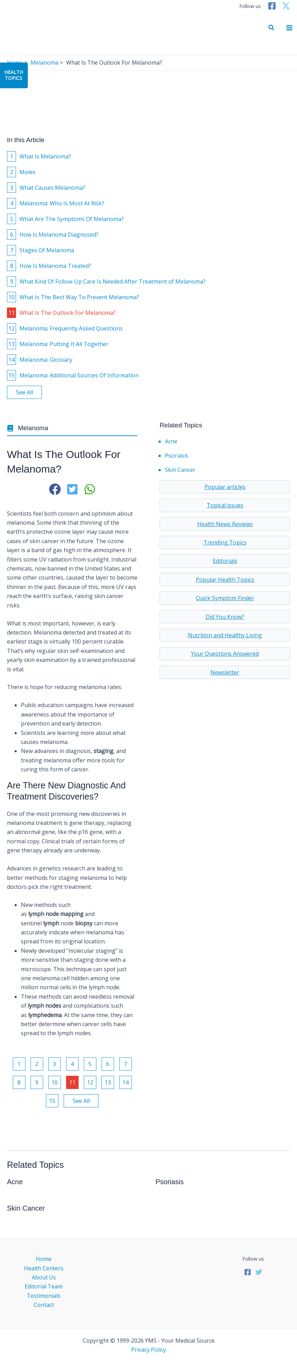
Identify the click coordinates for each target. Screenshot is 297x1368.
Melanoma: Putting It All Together (58, 344)
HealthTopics (13, 75)
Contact (44, 1305)
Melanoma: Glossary (39, 359)
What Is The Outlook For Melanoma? (61, 313)
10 (54, 1082)
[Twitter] (286, 6)
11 (72, 1082)
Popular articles (225, 487)
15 (52, 1101)
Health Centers (43, 1268)
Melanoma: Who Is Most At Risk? (55, 203)
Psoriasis (176, 455)
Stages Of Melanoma (40, 250)
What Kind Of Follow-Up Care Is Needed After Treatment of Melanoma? (106, 281)
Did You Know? (225, 617)
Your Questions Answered (225, 653)
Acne (171, 441)
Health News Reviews (225, 524)
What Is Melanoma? (39, 156)
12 (90, 1082)
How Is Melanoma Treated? (49, 266)
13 (108, 1082)
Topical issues (225, 505)
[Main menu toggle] (289, 27)
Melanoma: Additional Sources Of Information (73, 375)
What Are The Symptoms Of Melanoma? (65, 219)
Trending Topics (225, 542)
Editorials (225, 561)
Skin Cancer (180, 470)
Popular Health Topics (225, 579)
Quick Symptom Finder (225, 598)
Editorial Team (44, 1286)
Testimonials (44, 1296)
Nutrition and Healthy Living (225, 635)
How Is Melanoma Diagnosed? (52, 234)
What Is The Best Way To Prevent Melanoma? (73, 297)
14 (125, 1082)
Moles (21, 172)
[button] (271, 27)
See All (24, 392)
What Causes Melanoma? (46, 187)
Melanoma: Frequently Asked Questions (65, 328)
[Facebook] (272, 6)
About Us (44, 1277)
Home (43, 1259)
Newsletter (224, 672)
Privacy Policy (148, 1349)
